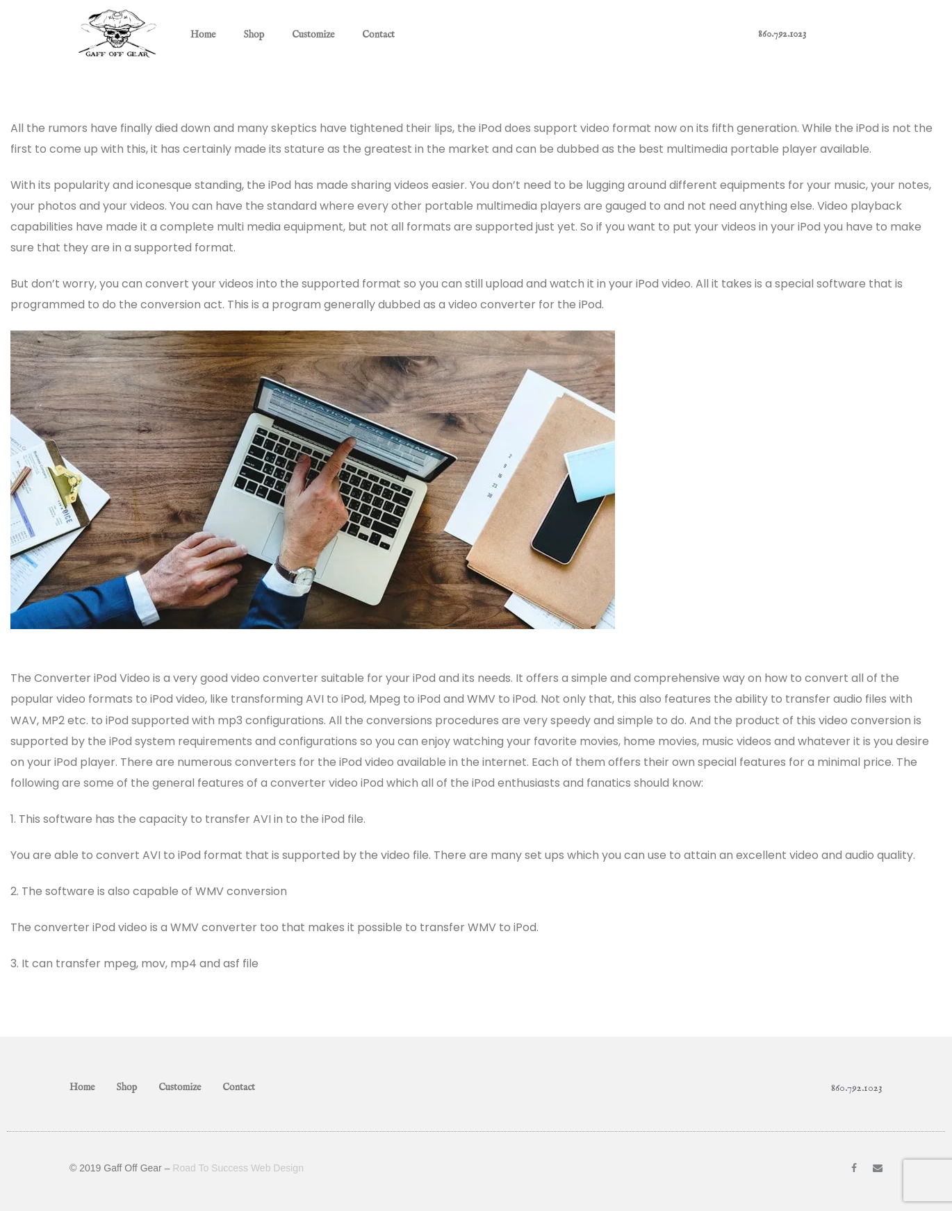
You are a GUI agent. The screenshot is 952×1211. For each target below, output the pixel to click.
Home (202, 34)
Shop (253, 34)
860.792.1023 (782, 34)
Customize (313, 34)
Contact (378, 34)
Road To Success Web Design (238, 1168)
